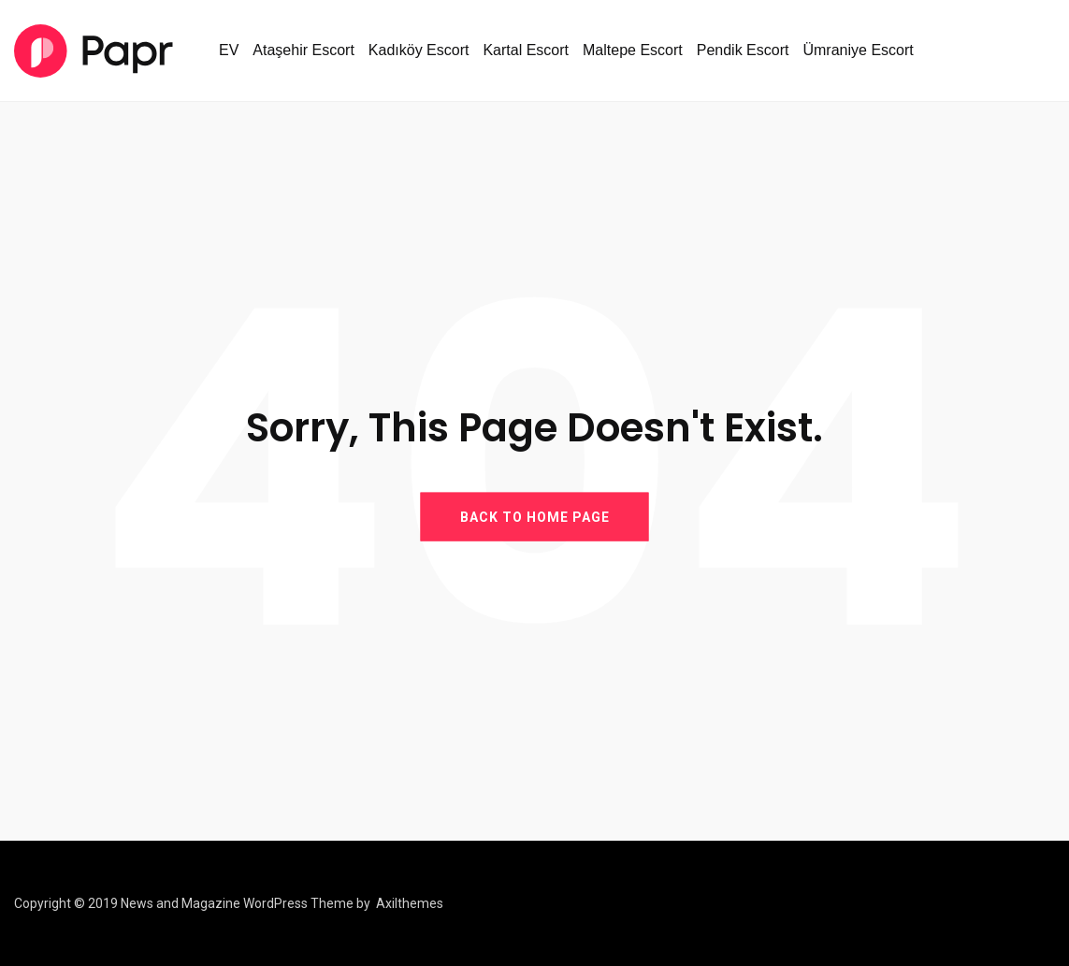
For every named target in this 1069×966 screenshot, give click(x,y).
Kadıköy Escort (418, 50)
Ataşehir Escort (303, 50)
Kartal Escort (526, 50)
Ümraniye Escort (857, 50)
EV (228, 50)
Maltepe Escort (633, 50)
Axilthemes (409, 903)
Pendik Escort (743, 50)
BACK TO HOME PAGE (535, 517)
